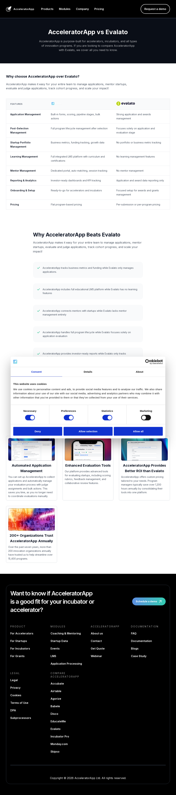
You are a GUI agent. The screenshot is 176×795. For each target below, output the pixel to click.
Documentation (141, 641)
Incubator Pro (60, 736)
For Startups (18, 641)
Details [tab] (88, 371)
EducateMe (58, 721)
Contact (96, 641)
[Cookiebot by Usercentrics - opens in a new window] (148, 361)
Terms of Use (19, 702)
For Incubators (20, 648)
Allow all (138, 431)
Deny (38, 431)
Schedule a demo (149, 601)
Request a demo (155, 9)
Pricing (99, 9)
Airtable (56, 691)
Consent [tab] (36, 371)
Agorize (56, 698)
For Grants (17, 656)
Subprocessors (20, 718)
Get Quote (98, 648)
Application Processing (66, 663)
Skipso (55, 751)
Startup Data (59, 641)
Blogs (135, 648)
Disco (54, 713)
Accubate (57, 683)
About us (97, 633)
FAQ (133, 633)
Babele (55, 706)
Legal (14, 680)
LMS (53, 656)
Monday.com (59, 744)
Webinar (96, 656)
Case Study (138, 656)
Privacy (15, 687)
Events (55, 648)
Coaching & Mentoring (66, 633)
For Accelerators (21, 633)
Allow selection (88, 431)
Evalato (55, 729)
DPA (13, 710)
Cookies (15, 695)
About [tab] (139, 371)
